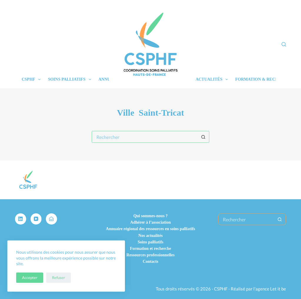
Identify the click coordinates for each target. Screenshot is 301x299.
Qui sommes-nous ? (150, 216)
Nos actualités (150, 235)
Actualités (212, 79)
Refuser (58, 277)
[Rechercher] (284, 44)
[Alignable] (51, 219)
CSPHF (32, 79)
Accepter (29, 277)
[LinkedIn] (20, 219)
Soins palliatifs (70, 79)
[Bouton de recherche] (203, 137)
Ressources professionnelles (150, 255)
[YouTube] (36, 219)
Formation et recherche (150, 248)
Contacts (150, 261)
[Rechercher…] (144, 137)
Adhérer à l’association (150, 222)
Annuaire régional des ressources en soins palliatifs (150, 229)
